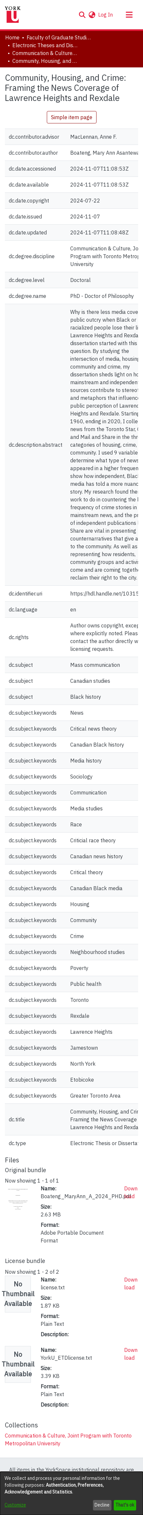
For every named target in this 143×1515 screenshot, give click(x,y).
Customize (15, 1505)
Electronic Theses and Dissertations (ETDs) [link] (44, 45)
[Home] (12, 15)
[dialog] (71, 1493)
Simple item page (71, 117)
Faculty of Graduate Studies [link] (59, 37)
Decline (102, 1505)
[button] (82, 15)
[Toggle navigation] (129, 14)
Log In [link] (105, 14)
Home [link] (12, 37)
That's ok (124, 1505)
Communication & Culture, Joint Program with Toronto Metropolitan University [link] (44, 53)
